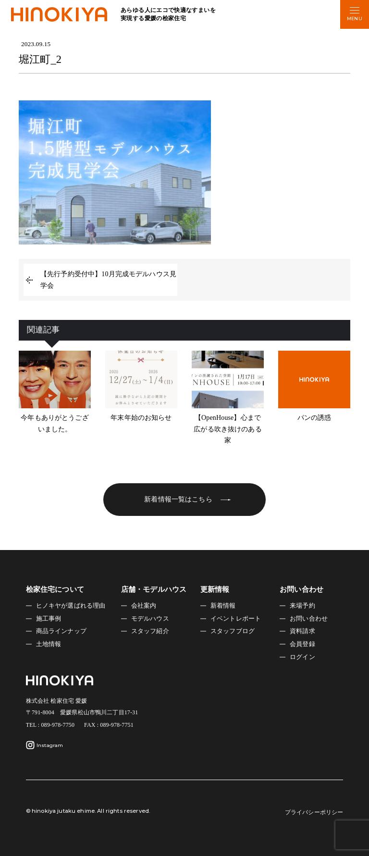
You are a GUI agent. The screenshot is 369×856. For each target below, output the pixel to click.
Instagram (44, 745)
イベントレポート (235, 618)
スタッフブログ (232, 631)
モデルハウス (150, 618)
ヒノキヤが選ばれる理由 (71, 605)
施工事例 (49, 618)
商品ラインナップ (61, 631)
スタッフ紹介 (150, 631)
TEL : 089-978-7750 (50, 724)
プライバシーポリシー (314, 812)
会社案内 (144, 605)
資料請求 (302, 631)
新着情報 (223, 605)
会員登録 (302, 644)
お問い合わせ (309, 618)
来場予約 (302, 605)
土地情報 (49, 644)
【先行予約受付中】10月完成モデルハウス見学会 (108, 279)
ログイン (302, 657)
